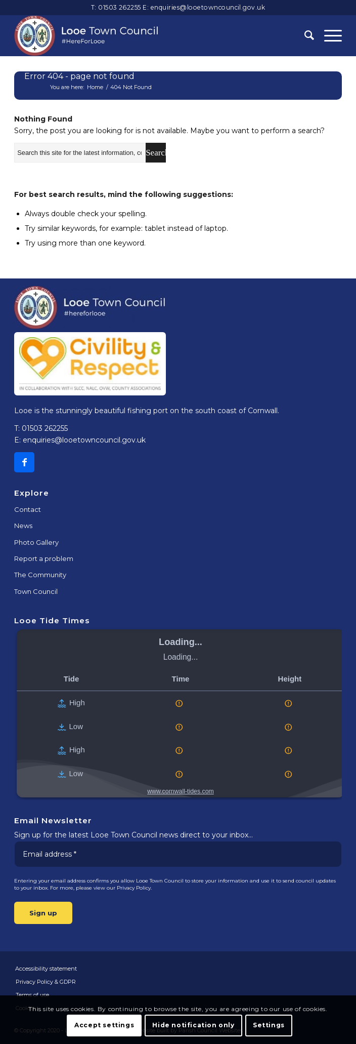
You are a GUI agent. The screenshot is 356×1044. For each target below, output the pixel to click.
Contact (27, 509)
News (23, 525)
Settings (269, 1025)
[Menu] (328, 35)
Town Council (36, 591)
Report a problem (43, 558)
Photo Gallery (36, 542)
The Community (40, 575)
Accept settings (104, 1025)
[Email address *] (178, 854)
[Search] (304, 35)
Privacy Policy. (134, 888)
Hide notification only (193, 1025)
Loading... (180, 642)
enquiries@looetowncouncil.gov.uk (208, 7)
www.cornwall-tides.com (180, 791)
